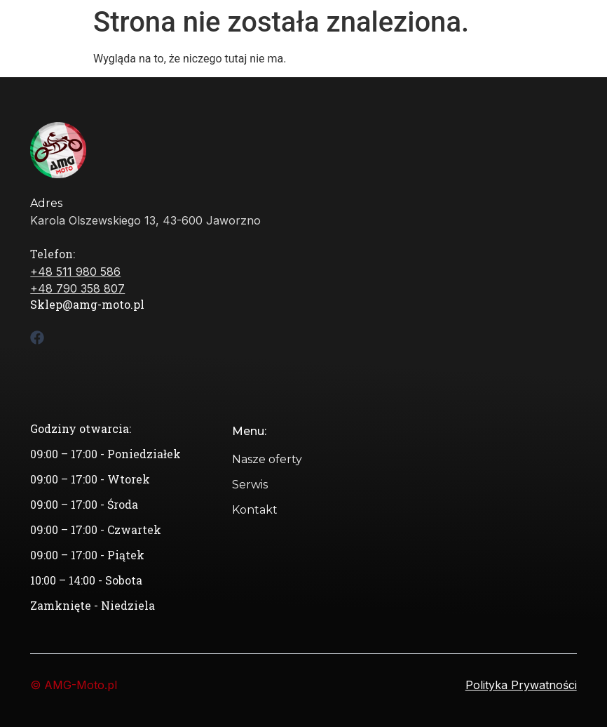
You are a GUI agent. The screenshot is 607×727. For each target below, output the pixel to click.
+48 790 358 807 (77, 288)
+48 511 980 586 (75, 272)
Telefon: (52, 253)
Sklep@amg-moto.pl (87, 304)
